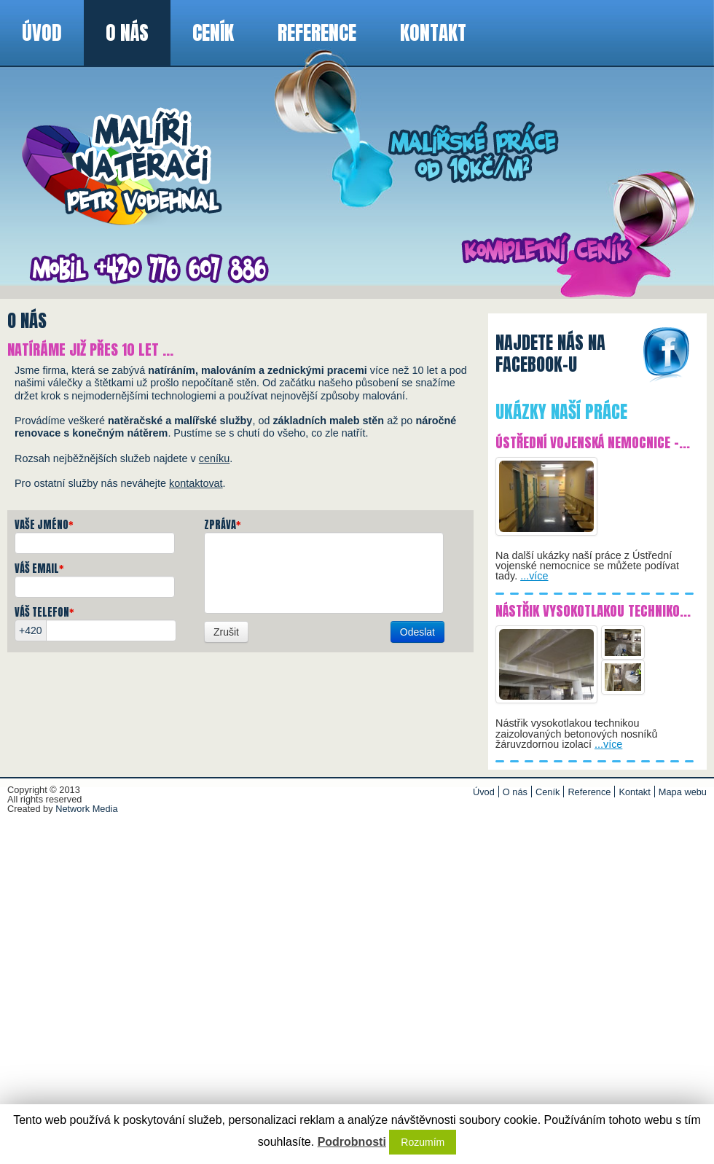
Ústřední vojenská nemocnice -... (592, 442)
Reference (317, 32)
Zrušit (226, 632)
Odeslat (417, 632)
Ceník (213, 32)
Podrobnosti (352, 1142)
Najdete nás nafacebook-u (550, 355)
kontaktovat (196, 483)
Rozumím (422, 1142)
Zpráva (222, 524)
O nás (127, 32)
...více (534, 576)
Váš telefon (44, 612)
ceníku (214, 458)
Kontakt (433, 32)
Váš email (39, 568)
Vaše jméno (44, 524)
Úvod (42, 32)
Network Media (86, 808)
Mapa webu (683, 791)
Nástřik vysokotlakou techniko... (593, 610)
